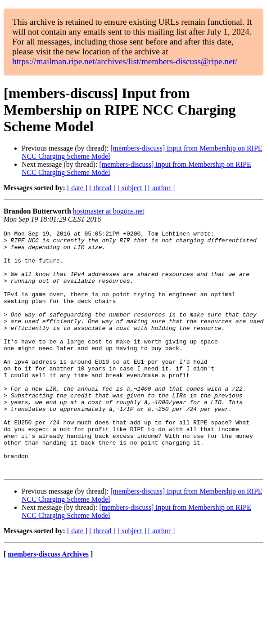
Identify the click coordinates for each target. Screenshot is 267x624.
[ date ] (77, 188)
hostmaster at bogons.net (109, 211)
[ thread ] (102, 188)
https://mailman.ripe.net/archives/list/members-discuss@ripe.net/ (124, 61)
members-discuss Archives (48, 602)
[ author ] (161, 188)
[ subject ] (132, 188)
